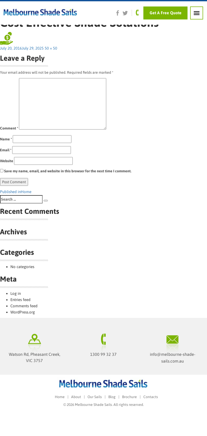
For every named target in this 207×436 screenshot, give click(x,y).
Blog (112, 397)
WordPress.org (22, 312)
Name (6, 139)
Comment (9, 128)
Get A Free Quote (166, 12)
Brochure (129, 397)
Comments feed (23, 306)
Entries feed (20, 299)
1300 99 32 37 (103, 354)
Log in (15, 293)
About (76, 397)
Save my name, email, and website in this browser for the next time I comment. (67, 171)
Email (5, 150)
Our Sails (95, 397)
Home (60, 397)
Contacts (150, 397)
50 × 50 (51, 48)
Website (6, 161)
